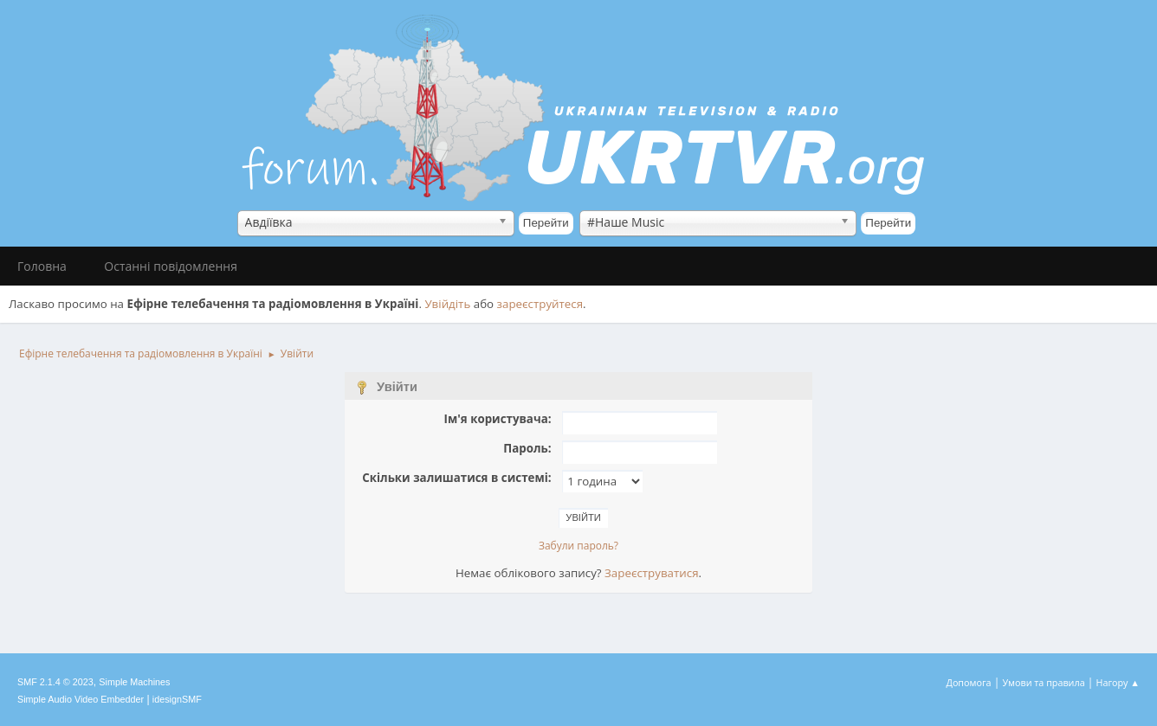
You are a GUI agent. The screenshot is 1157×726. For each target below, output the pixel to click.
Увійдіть (447, 304)
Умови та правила (1043, 682)
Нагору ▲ (1118, 682)
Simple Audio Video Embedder (80, 699)
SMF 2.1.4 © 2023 (55, 682)
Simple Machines (134, 682)
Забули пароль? (578, 545)
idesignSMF (177, 699)
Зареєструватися (651, 573)
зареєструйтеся (540, 304)
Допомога (969, 682)
